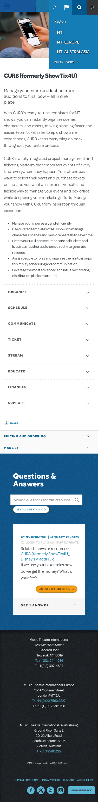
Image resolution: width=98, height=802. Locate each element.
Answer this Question (54, 589)
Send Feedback (81, 790)
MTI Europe (68, 42)
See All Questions (29, 509)
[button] (66, 7)
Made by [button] (11, 448)
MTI (60, 32)
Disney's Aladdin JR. (38, 559)
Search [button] (79, 7)
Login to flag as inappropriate (52, 542)
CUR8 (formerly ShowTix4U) (45, 554)
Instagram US (60, 790)
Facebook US (31, 790)
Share (14, 423)
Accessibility (85, 779)
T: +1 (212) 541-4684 (49, 661)
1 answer (35, 605)
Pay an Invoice (64, 62)
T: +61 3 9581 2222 (49, 751)
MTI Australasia (73, 51)
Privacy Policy (51, 779)
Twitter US (41, 790)
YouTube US (51, 790)
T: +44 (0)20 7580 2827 (49, 701)
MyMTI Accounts (55, 7)
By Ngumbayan (34, 537)
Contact (68, 779)
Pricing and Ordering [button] (25, 436)
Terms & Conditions (26, 779)
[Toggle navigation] (6, 6)
